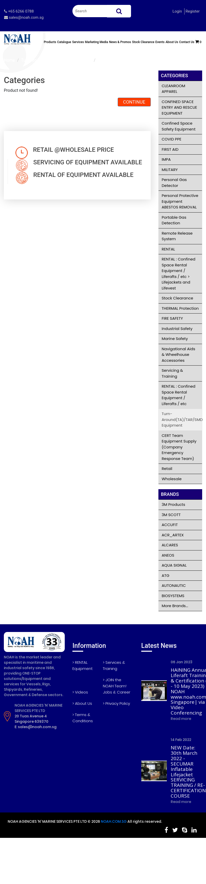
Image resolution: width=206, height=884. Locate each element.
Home (9, 60)
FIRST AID (170, 149)
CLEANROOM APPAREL (173, 88)
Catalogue (64, 42)
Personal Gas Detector (174, 182)
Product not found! (115, 60)
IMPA (166, 159)
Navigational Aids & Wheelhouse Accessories (178, 354)
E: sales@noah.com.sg (36, 726)
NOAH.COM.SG (114, 821)
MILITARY (170, 169)
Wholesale (172, 478)
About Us (172, 42)
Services (78, 42)
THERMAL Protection (180, 308)
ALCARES (170, 545)
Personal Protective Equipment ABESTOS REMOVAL (180, 201)
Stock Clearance (143, 42)
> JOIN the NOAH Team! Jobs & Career (116, 686)
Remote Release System (177, 236)
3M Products (173, 504)
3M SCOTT (171, 514)
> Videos (80, 692)
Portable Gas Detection (174, 220)
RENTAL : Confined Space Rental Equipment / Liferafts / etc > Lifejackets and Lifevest (179, 273)
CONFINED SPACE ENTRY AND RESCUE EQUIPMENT (179, 107)
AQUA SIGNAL (174, 565)
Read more (181, 718)
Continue (134, 102)
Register (193, 11)
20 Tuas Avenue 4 (31, 716)
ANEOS (168, 555)
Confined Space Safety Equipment (179, 126)
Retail (167, 468)
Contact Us (186, 42)
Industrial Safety (177, 328)
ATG (165, 575)
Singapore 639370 (31, 721)
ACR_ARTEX (173, 535)
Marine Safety (175, 338)
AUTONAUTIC (174, 585)
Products (50, 42)
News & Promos (120, 42)
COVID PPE (171, 139)
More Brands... (175, 605)
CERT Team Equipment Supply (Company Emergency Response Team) (179, 447)
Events (160, 42)
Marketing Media (96, 42)
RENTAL (168, 249)
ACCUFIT (170, 524)
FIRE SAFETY (172, 318)
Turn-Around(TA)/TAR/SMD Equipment (56, 60)
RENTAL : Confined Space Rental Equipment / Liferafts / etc (179, 395)
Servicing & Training (172, 373)
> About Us (82, 703)
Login (177, 11)
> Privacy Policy (116, 703)
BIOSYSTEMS (173, 595)
